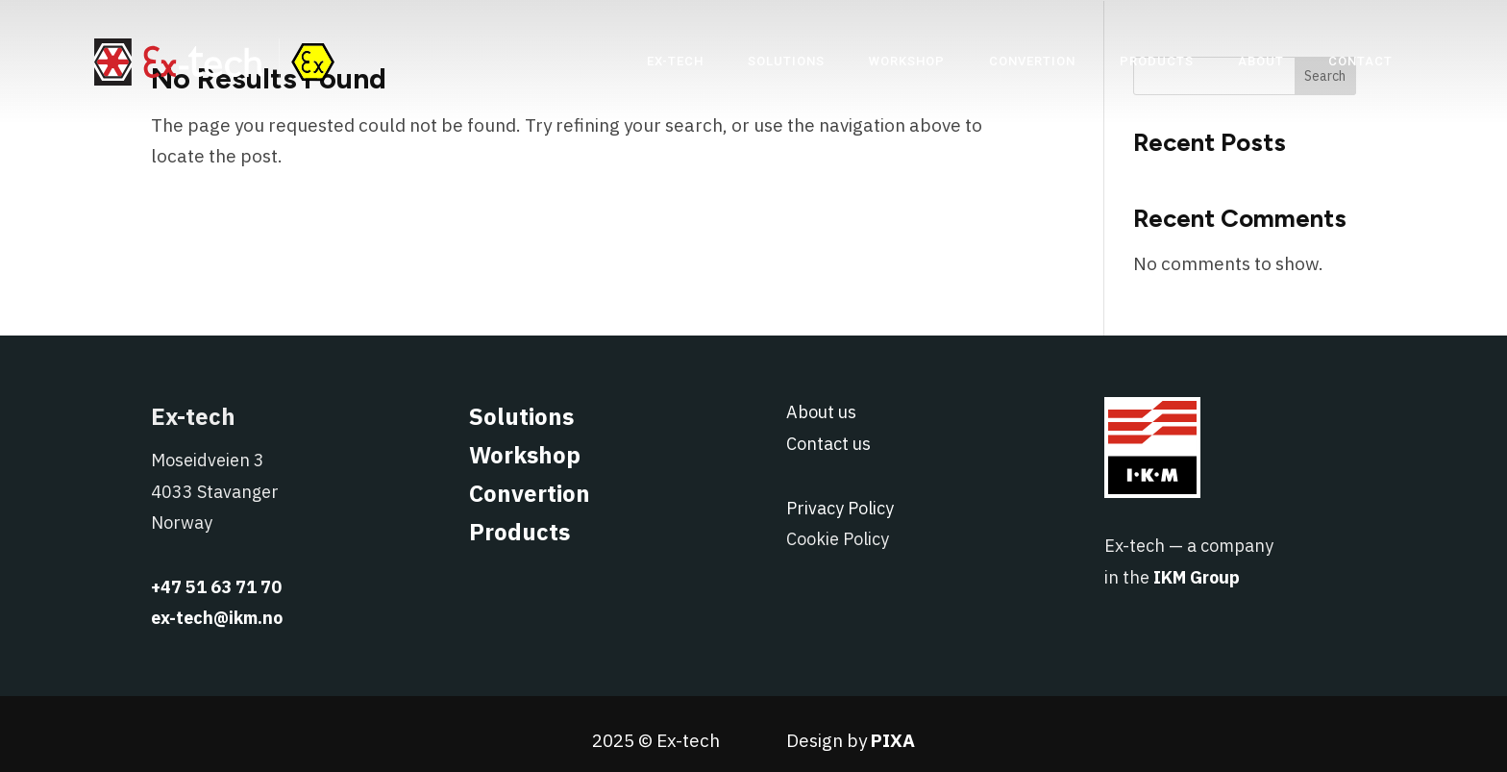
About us (821, 412)
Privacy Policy (840, 508)
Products (519, 531)
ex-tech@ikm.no (217, 618)
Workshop (525, 454)
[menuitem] (675, 61)
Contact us (828, 444)
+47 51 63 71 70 (216, 587)
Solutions (521, 416)
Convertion (529, 493)
